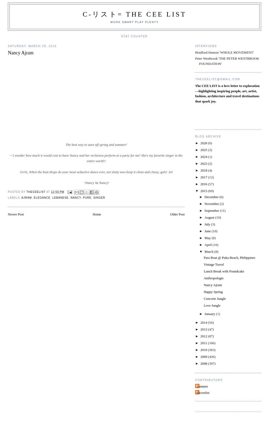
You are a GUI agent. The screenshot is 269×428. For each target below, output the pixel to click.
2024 (204, 157)
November (212, 204)
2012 (204, 336)
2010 (204, 350)
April (209, 245)
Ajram (27, 197)
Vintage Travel (214, 264)
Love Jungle (212, 305)
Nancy (76, 197)
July (208, 224)
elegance (42, 197)
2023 (204, 164)
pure (87, 197)
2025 (204, 150)
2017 (204, 177)
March (209, 252)
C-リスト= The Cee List (135, 14)
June (208, 231)
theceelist (202, 393)
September (212, 211)
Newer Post (16, 214)
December (212, 197)
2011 (204, 343)
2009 (204, 357)
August (210, 217)
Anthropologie (214, 278)
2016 (204, 184)
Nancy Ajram (213, 285)
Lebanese (61, 197)
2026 (204, 143)
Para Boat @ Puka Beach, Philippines (229, 258)
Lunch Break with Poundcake (224, 271)
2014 (204, 322)
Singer (99, 197)
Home (97, 214)
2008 (204, 363)
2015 (204, 191)
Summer (202, 386)
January (210, 314)
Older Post (177, 214)
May (208, 238)
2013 (204, 329)
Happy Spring (213, 292)
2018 (204, 170)
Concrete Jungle (215, 299)
